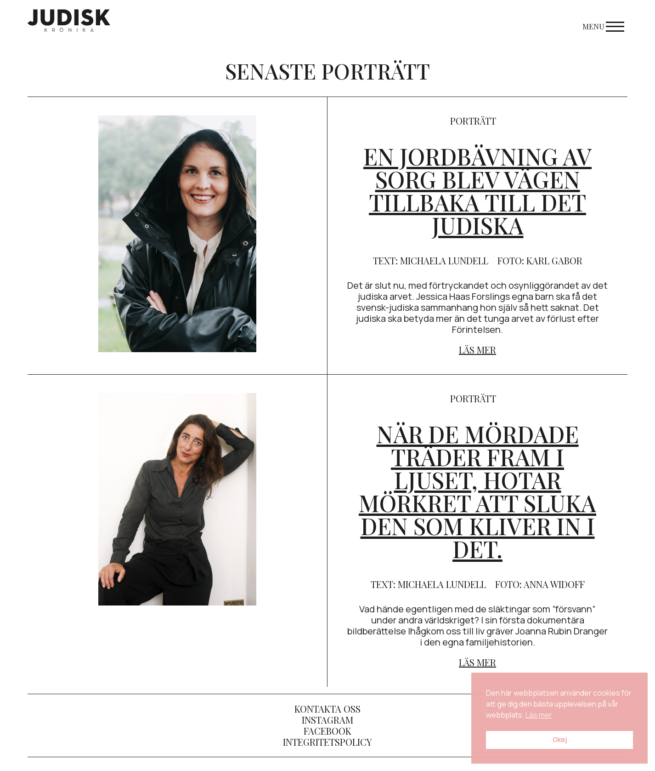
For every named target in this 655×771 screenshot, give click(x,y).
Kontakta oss (327, 708)
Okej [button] (560, 739)
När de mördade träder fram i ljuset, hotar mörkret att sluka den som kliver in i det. (477, 491)
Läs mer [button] (538, 715)
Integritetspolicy (327, 742)
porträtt (473, 120)
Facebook (327, 731)
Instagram (327, 720)
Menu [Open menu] (603, 27)
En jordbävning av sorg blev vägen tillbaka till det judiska (477, 190)
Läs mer (477, 349)
